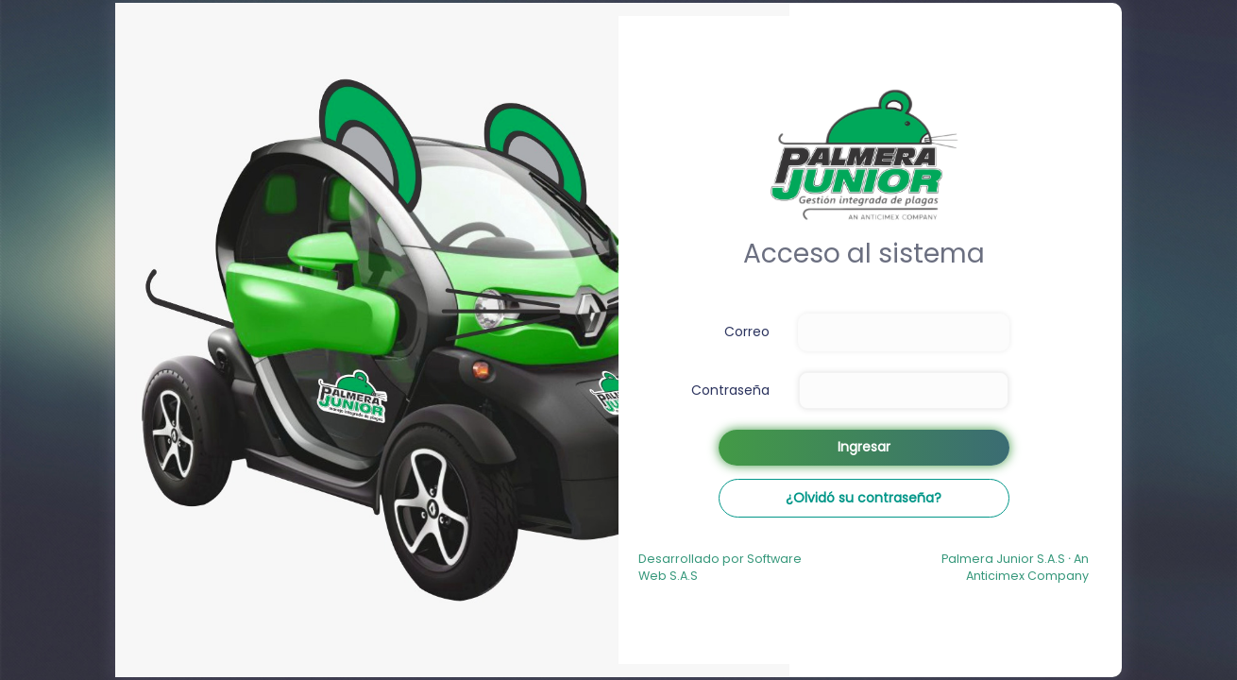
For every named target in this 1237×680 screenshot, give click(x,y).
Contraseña (730, 390)
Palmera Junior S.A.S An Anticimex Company (1015, 567)
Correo (747, 331)
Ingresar (864, 446)
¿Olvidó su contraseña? (863, 497)
